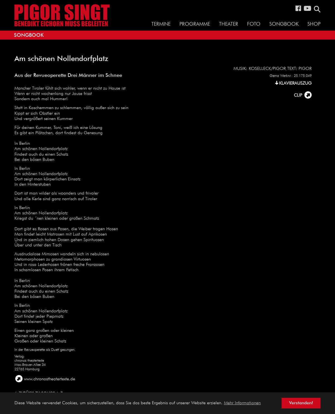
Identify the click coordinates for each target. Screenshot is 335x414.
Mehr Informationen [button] (242, 403)
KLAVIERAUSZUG (295, 83)
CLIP (298, 95)
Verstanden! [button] (301, 403)
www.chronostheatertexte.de (49, 379)
